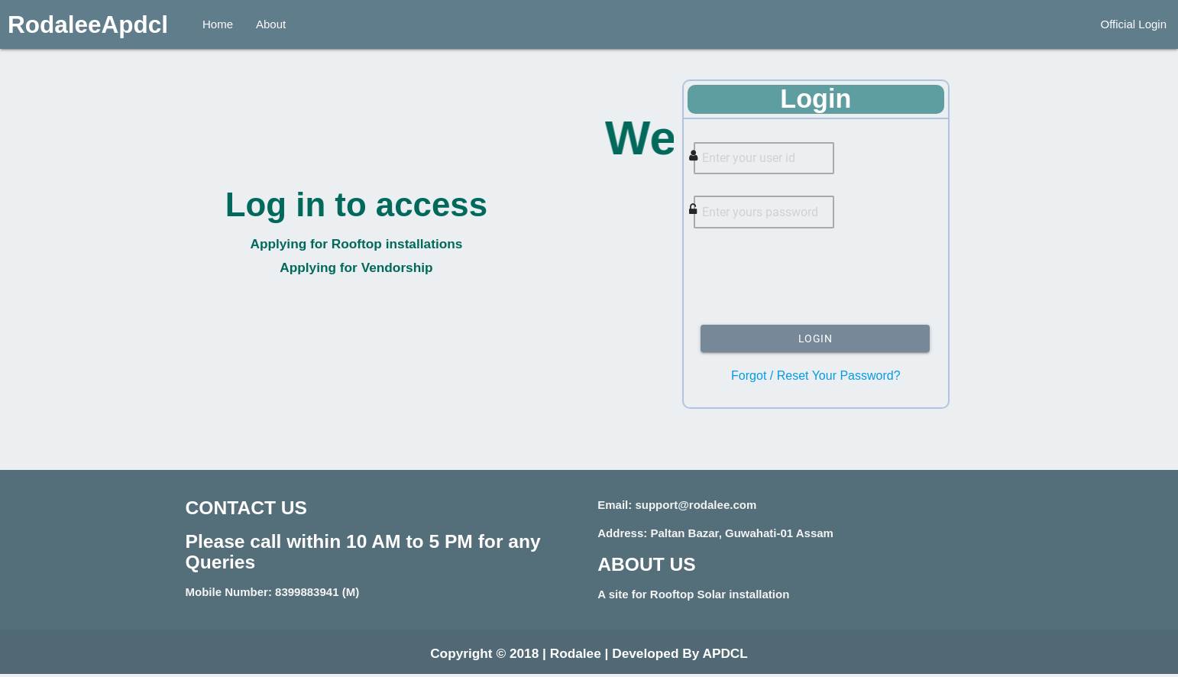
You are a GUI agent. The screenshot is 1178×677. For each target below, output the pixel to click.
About (271, 24)
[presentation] (816, 283)
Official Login (1134, 24)
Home (217, 24)
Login (815, 342)
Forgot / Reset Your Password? (815, 379)
